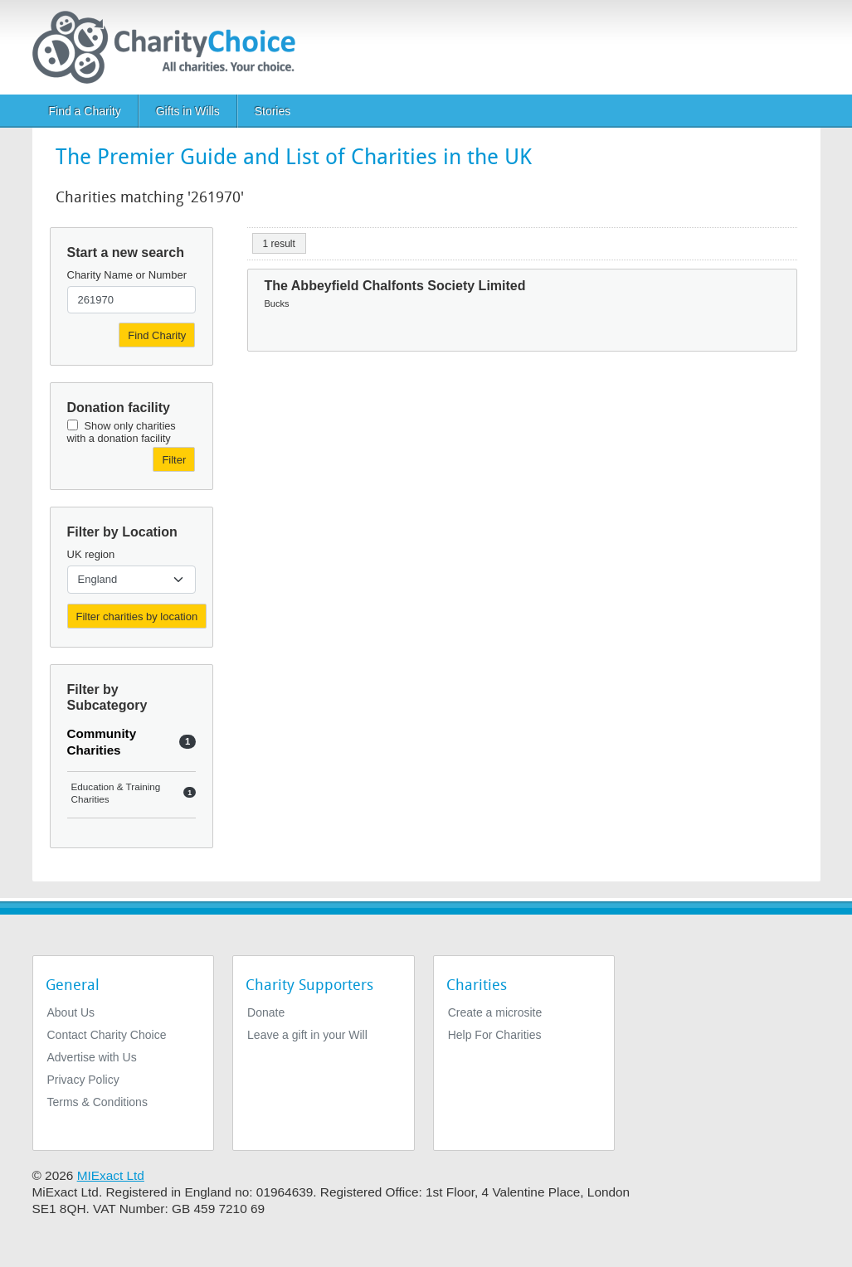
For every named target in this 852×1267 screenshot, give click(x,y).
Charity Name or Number (127, 275)
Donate (266, 1012)
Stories (273, 111)
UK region (91, 554)
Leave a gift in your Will (307, 1034)
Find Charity (157, 335)
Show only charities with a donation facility (121, 432)
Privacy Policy (83, 1079)
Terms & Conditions (97, 1102)
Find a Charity (85, 111)
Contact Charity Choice (107, 1034)
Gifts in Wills (188, 111)
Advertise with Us (92, 1057)
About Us (71, 1012)
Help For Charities (495, 1034)
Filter (174, 460)
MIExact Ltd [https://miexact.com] (110, 1175)
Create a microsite (495, 1012)
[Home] (170, 47)
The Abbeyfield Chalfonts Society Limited (395, 286)
